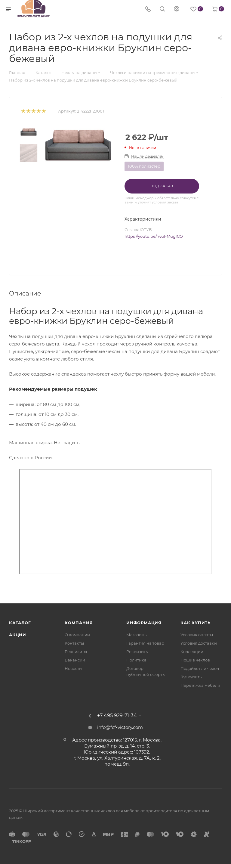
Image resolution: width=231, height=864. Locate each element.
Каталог (20, 622)
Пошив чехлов (195, 660)
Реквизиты (76, 651)
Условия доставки (198, 643)
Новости (73, 668)
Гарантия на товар (145, 643)
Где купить (191, 676)
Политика (136, 660)
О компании (77, 634)
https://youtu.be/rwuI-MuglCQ (154, 236)
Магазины (136, 634)
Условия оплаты (196, 634)
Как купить (195, 622)
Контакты (74, 643)
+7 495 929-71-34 (117, 715)
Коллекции (191, 651)
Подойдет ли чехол (199, 668)
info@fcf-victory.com (120, 727)
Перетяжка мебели (200, 685)
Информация (144, 622)
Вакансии (75, 660)
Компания (79, 622)
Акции (17, 634)
